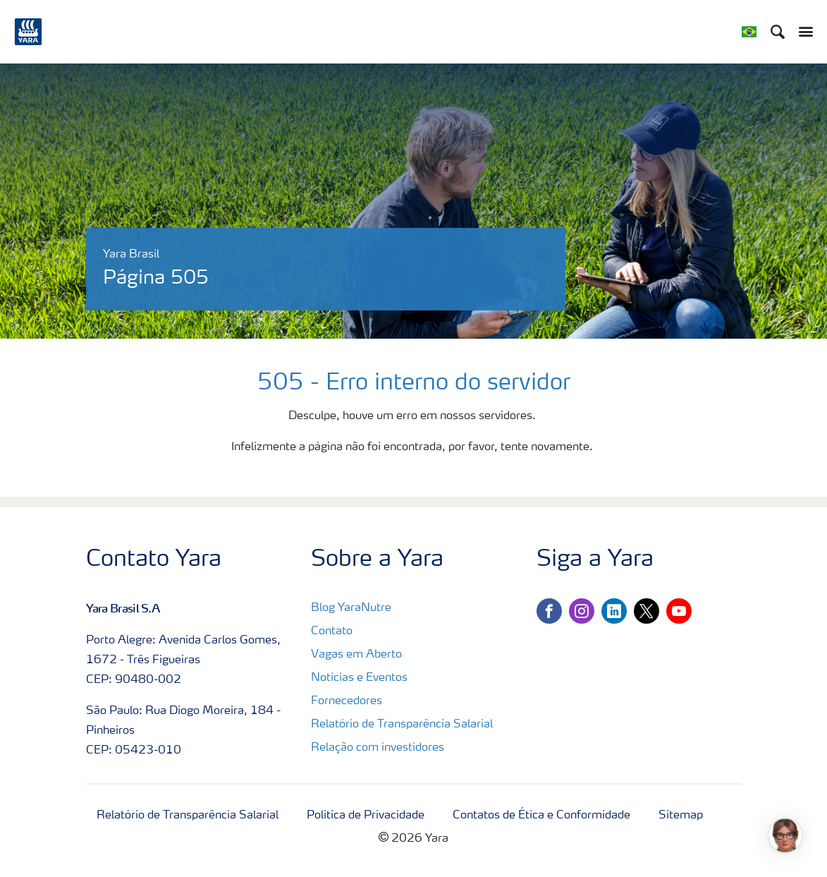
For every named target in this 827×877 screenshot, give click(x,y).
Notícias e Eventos (359, 678)
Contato (332, 631)
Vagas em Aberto (356, 654)
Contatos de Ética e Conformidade (541, 815)
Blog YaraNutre (351, 608)
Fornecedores (346, 701)
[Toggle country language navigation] (749, 32)
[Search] (778, 32)
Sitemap (680, 815)
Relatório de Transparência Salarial (402, 724)
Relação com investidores (377, 748)
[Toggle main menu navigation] (802, 32)
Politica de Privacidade (365, 815)
